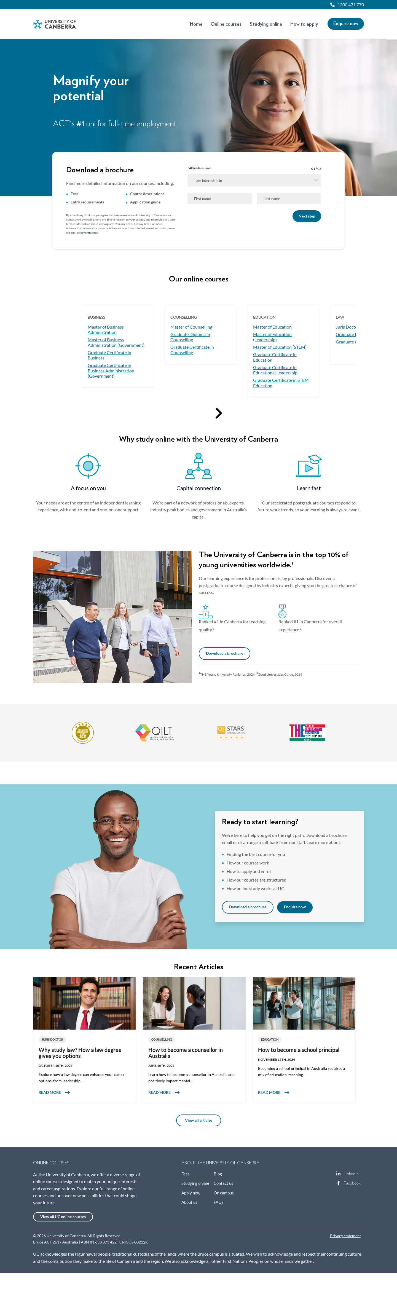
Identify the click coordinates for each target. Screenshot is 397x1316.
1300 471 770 (350, 4)
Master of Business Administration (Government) (116, 342)
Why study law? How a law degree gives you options (80, 1053)
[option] (118, 346)
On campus (224, 1193)
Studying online (266, 24)
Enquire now (345, 23)
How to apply (304, 24)
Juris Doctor (347, 326)
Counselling (161, 1039)
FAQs (219, 1202)
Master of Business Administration (106, 329)
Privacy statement (345, 1236)
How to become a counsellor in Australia (185, 1053)
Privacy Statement (87, 232)
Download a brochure (224, 653)
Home (196, 24)
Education (269, 1039)
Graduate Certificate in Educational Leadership (275, 370)
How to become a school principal (298, 1050)
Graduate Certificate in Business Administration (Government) (111, 370)
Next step (307, 216)
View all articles (198, 1120)
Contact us (223, 1183)
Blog (218, 1174)
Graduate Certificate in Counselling (192, 350)
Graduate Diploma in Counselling (190, 337)
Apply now (190, 1193)
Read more (85, 1092)
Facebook (338, 1183)
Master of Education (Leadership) (272, 337)
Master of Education (272, 326)
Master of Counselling (191, 326)
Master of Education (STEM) (280, 347)
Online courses (226, 24)
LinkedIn (338, 1173)
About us (189, 1202)
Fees (185, 1174)
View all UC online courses (63, 1217)
